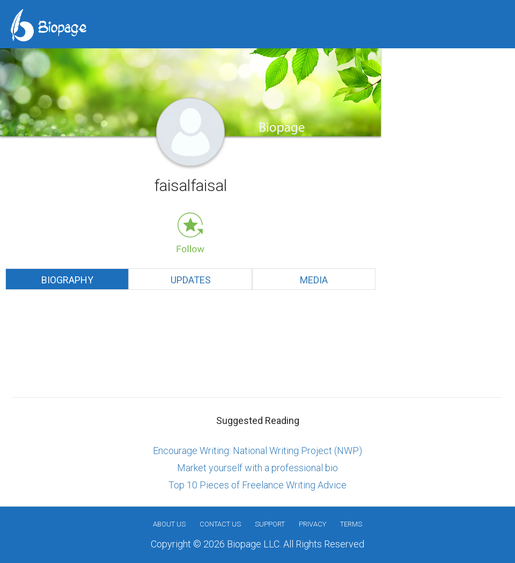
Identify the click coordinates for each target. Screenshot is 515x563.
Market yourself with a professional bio (257, 467)
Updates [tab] (191, 280)
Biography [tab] (67, 280)
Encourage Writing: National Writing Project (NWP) (257, 450)
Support (270, 524)
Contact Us (220, 524)
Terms (351, 524)
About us (169, 524)
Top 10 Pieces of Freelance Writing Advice (257, 485)
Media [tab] (314, 280)
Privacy (312, 524)
